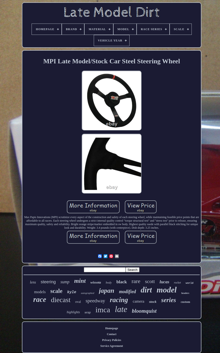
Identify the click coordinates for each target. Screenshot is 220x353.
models (40, 292)
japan (106, 290)
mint (80, 280)
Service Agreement (111, 346)
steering (48, 282)
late (121, 309)
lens (33, 282)
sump (65, 282)
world (189, 283)
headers (185, 293)
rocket (177, 282)
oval (78, 302)
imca (102, 309)
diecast (60, 300)
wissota (95, 282)
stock (153, 302)
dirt (146, 290)
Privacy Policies (111, 340)
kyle (71, 292)
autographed (87, 293)
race (39, 299)
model (167, 289)
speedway (95, 301)
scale (56, 291)
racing (119, 300)
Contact (112, 334)
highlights (73, 312)
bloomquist (144, 311)
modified (127, 291)
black (121, 281)
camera (138, 301)
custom (185, 302)
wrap (88, 312)
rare (136, 281)
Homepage (111, 328)
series (168, 300)
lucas (164, 281)
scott (150, 281)
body (109, 282)
